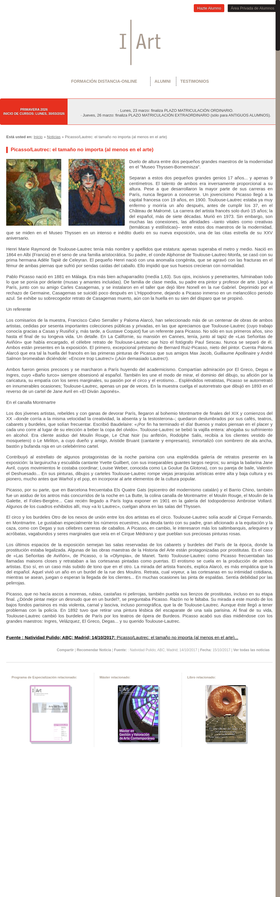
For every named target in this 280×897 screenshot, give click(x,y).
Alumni (163, 81)
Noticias (53, 137)
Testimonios (194, 81)
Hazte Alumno (209, 8)
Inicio (37, 137)
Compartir (65, 650)
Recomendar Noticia (94, 650)
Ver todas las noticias (251, 650)
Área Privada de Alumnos (252, 8)
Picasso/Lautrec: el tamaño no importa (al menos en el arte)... (122, 637)
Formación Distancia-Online (104, 81)
